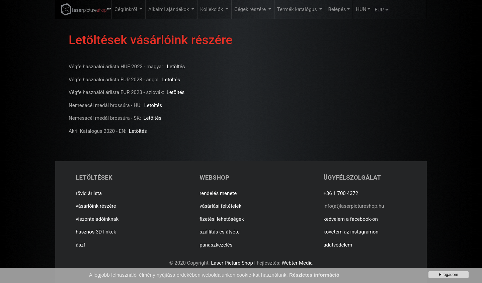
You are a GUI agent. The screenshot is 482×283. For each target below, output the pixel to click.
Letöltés (176, 67)
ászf (80, 245)
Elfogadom (448, 274)
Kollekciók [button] (212, 9)
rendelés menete (218, 193)
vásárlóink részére (96, 206)
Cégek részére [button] (250, 9)
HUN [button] (361, 9)
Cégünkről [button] (126, 9)
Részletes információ (314, 275)
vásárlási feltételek (220, 206)
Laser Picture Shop (232, 263)
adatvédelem (337, 245)
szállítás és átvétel (220, 232)
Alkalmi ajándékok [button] (169, 9)
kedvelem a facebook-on (350, 219)
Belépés (337, 9)
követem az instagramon (350, 232)
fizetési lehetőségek (221, 219)
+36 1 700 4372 (340, 193)
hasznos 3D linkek (96, 232)
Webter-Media (297, 263)
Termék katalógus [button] (297, 9)
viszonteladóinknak (97, 219)
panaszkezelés (215, 245)
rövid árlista (89, 193)
